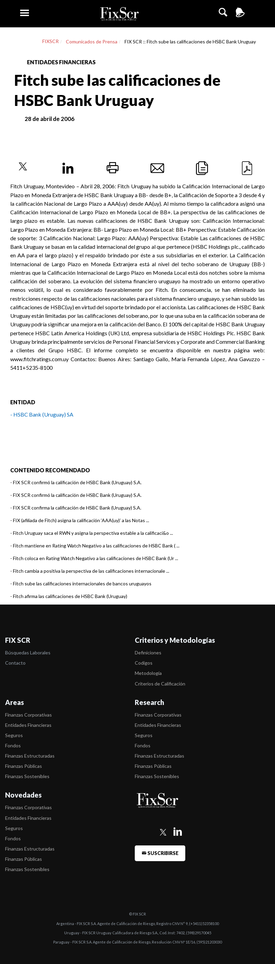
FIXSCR (50, 41)
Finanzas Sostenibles (27, 776)
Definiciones (148, 652)
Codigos (144, 663)
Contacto (15, 663)
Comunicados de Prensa (91, 41)
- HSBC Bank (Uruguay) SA (41, 414)
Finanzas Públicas (23, 766)
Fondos (13, 745)
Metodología (148, 673)
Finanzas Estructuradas (30, 756)
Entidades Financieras (28, 725)
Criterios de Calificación (160, 684)
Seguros (14, 735)
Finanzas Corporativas (28, 715)
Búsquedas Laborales (27, 652)
